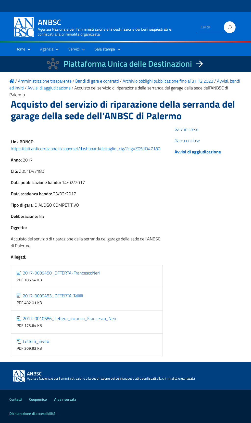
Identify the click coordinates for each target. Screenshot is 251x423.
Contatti (15, 399)
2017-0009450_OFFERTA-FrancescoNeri (58, 273)
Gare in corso (186, 129)
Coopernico (38, 399)
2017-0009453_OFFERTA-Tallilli (50, 295)
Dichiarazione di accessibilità (32, 413)
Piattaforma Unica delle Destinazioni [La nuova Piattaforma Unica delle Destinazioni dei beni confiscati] (127, 63)
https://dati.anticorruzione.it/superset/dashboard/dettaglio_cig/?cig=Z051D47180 (85, 148)
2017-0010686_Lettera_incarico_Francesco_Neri (66, 318)
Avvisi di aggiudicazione (198, 152)
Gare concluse (187, 140)
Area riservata (65, 399)
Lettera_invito (33, 341)
